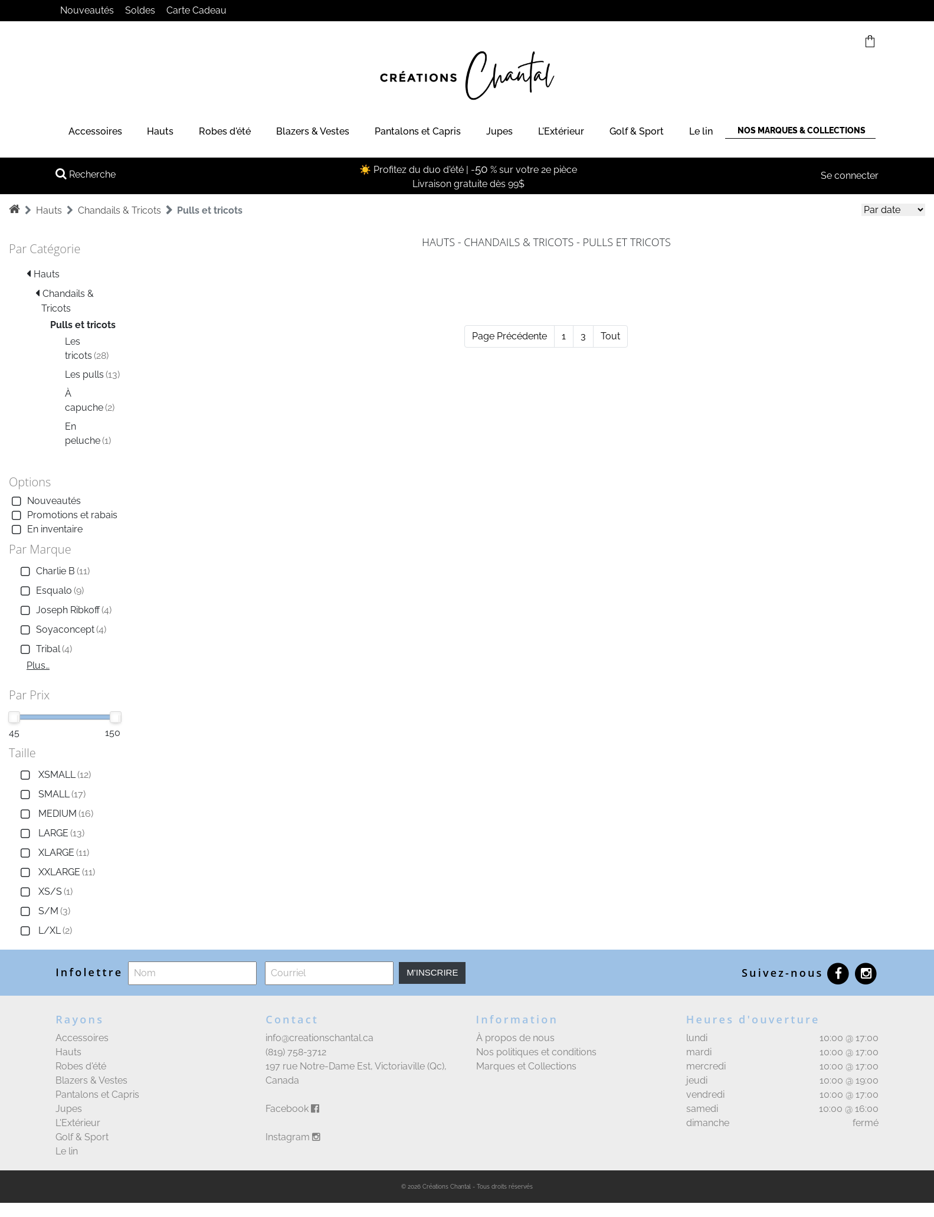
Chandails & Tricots (119, 210)
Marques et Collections (526, 1066)
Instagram (293, 1137)
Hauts (160, 131)
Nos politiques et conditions (536, 1052)
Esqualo (51, 591)
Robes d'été (225, 131)
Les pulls (92, 374)
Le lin (701, 131)
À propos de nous (515, 1037)
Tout (610, 336)
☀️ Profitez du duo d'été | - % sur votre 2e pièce (468, 169)
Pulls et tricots (209, 210)
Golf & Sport (636, 131)
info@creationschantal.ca (319, 1037)
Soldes (140, 10)
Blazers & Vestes (312, 131)
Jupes (499, 131)
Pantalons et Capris (418, 131)
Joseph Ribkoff (65, 610)
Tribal (45, 649)
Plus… (38, 665)
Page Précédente (509, 336)
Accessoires (95, 131)
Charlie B (54, 571)
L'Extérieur (561, 131)
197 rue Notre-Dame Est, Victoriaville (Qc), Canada (356, 1073)
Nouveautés (87, 10)
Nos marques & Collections (802, 130)
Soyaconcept (62, 630)
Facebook (292, 1108)
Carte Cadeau (196, 10)
